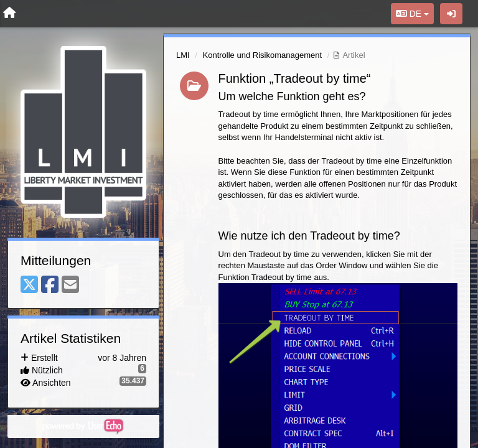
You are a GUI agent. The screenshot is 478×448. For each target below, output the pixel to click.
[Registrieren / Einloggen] (451, 13)
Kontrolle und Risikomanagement (262, 55)
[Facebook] (50, 285)
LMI (183, 55)
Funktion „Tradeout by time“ (294, 78)
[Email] (70, 285)
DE (412, 14)
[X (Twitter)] (29, 285)
